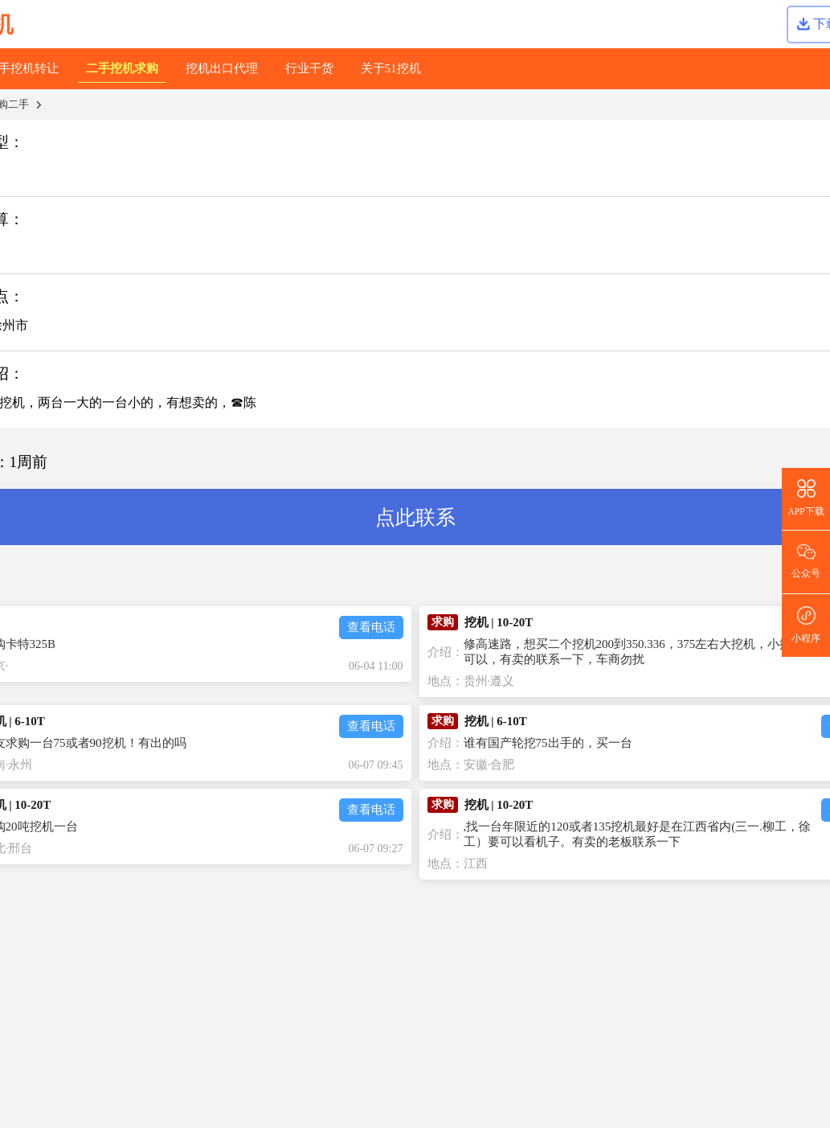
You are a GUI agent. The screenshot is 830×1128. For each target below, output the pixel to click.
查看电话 (371, 627)
